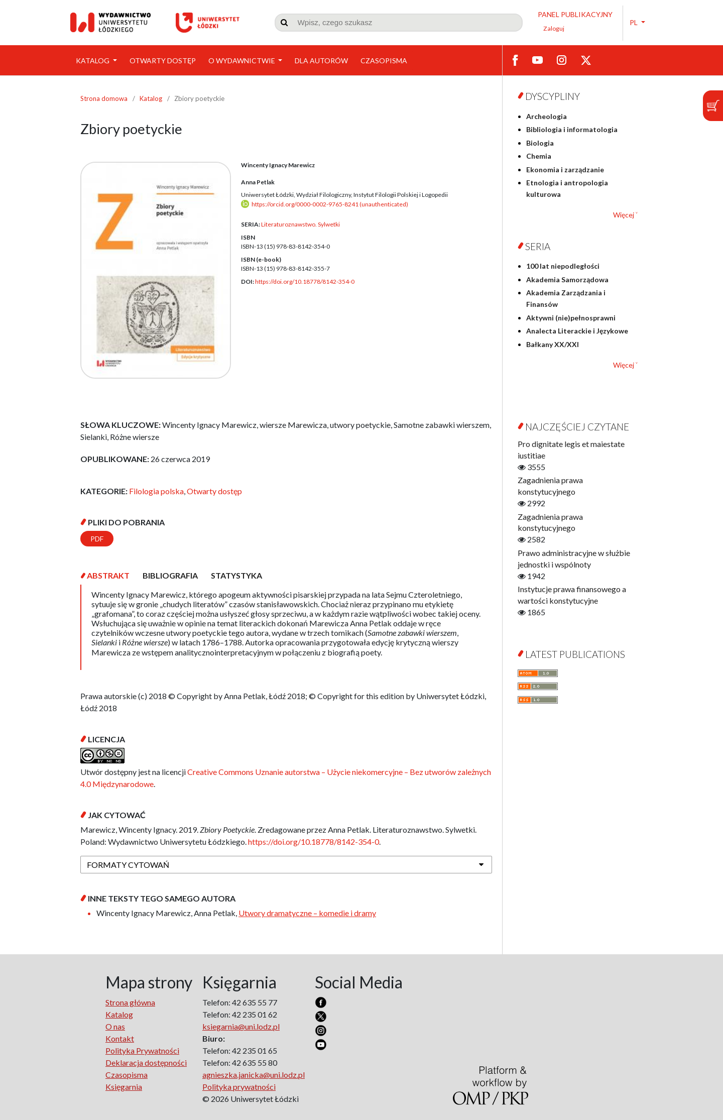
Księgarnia (123, 1086)
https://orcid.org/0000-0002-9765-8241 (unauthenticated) (330, 204)
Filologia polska (156, 491)
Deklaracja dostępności (146, 1062)
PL (634, 22)
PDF (96, 538)
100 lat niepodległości (562, 266)
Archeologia (546, 116)
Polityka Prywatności (142, 1050)
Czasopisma (383, 60)
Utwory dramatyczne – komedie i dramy (307, 913)
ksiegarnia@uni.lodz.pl (241, 1026)
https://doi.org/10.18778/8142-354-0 (304, 281)
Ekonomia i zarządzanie (565, 169)
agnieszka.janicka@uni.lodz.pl (253, 1074)
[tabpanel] (286, 627)
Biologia (540, 143)
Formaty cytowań (128, 864)
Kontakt (119, 1038)
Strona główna (130, 1002)
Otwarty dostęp (163, 60)
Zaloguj (553, 28)
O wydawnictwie (242, 60)
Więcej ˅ (625, 214)
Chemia (538, 156)
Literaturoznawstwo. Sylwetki (300, 224)
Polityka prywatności (239, 1086)
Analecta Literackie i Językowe (577, 330)
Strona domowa (104, 98)
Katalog (93, 60)
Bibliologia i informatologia (572, 129)
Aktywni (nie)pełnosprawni (571, 317)
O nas (115, 1026)
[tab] (108, 575)
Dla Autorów (321, 60)
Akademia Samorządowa (567, 279)
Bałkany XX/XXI (552, 344)
